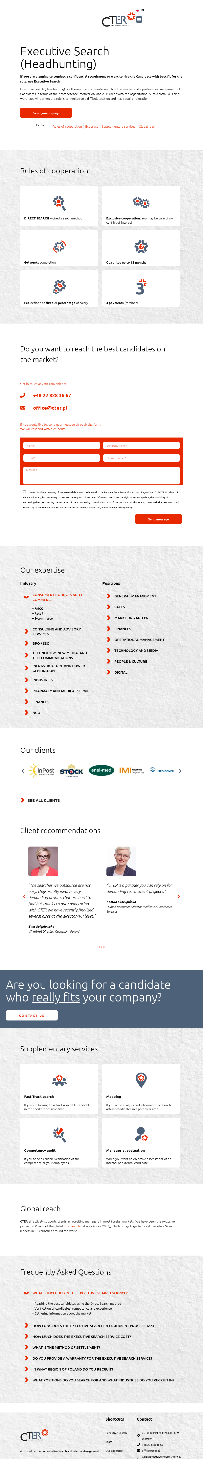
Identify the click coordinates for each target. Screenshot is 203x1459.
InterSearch (72, 1226)
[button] (179, 19)
